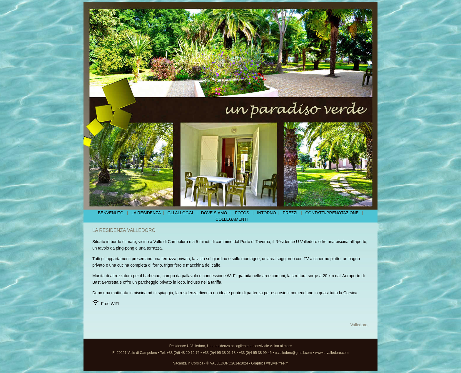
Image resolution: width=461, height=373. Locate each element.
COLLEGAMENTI (232, 219)
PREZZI (290, 212)
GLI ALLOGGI (178, 212)
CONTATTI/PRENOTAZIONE (333, 212)
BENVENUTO (111, 212)
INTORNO (266, 212)
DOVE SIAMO (214, 212)
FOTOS (243, 212)
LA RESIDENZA (147, 212)
